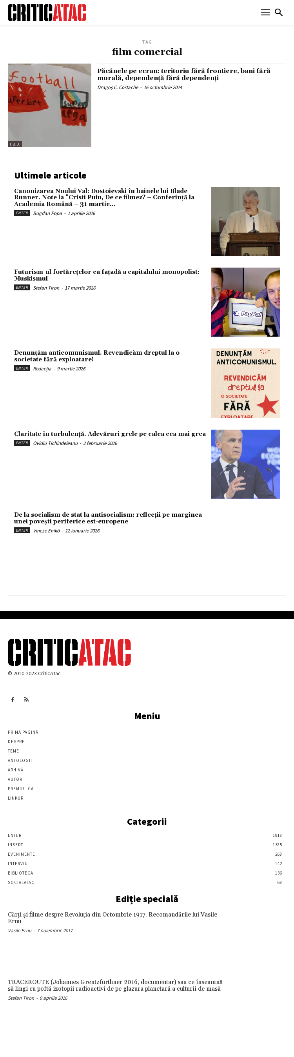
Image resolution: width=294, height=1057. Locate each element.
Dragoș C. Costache (117, 87)
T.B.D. (14, 144)
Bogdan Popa (47, 213)
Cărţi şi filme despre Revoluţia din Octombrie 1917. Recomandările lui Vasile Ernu (112, 918)
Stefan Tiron (46, 287)
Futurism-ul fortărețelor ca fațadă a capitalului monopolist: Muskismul (107, 275)
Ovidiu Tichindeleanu (55, 443)
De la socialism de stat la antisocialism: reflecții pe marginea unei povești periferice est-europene (108, 518)
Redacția (42, 368)
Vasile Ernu (19, 930)
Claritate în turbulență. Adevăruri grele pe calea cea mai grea (110, 434)
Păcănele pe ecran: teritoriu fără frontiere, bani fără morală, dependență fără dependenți (183, 74)
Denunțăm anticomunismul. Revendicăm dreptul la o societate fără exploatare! (97, 356)
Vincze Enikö (46, 530)
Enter (22, 212)
